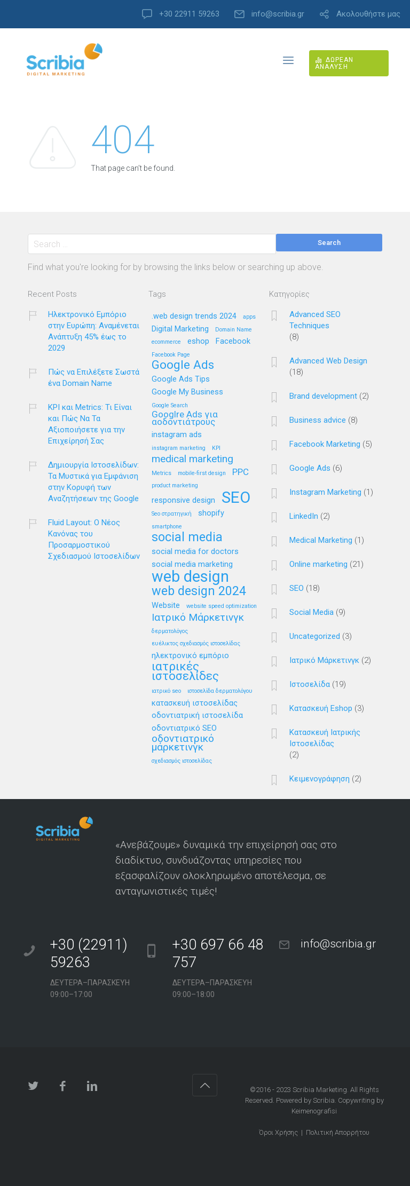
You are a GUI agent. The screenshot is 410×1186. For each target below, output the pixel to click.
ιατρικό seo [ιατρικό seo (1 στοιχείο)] (166, 691)
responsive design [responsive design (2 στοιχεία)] (183, 500)
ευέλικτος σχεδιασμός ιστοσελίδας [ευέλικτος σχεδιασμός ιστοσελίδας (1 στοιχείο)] (196, 644)
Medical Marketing (320, 540)
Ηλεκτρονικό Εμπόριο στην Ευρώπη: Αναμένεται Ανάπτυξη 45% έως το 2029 (93, 331)
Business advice (317, 420)
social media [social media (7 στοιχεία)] (187, 537)
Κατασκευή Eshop (320, 708)
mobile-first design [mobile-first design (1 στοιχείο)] (202, 473)
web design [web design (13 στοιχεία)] (190, 577)
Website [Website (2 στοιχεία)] (166, 606)
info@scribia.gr (277, 14)
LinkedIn (303, 516)
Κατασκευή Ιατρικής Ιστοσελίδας (324, 738)
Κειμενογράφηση (319, 779)
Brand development (323, 396)
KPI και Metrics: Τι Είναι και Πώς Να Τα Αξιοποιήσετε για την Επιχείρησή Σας (90, 424)
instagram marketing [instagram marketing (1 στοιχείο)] (179, 448)
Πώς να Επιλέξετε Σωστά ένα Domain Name (93, 377)
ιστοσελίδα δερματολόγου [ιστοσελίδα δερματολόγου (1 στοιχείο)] (220, 691)
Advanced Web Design (328, 361)
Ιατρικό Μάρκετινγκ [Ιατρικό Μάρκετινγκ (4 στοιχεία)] (198, 617)
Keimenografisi (314, 1111)
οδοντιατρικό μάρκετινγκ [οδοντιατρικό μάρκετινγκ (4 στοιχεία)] (183, 743)
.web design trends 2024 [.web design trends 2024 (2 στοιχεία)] (194, 316)
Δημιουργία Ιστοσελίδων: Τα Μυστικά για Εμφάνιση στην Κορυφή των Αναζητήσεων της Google (93, 481)
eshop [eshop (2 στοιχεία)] (198, 341)
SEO (296, 588)
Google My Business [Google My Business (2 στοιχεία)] (187, 392)
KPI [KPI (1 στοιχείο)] (216, 448)
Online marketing (318, 564)
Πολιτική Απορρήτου (337, 1132)
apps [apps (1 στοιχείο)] (249, 317)
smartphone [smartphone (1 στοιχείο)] (167, 527)
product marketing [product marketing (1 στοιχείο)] (175, 486)
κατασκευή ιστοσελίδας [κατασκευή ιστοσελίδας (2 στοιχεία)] (195, 703)
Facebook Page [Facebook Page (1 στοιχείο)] (171, 355)
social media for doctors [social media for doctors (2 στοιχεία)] (195, 552)
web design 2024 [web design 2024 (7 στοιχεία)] (199, 591)
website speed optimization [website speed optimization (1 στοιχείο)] (221, 606)
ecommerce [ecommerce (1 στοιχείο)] (166, 342)
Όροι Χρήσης (278, 1132)
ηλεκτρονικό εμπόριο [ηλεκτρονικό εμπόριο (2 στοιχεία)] (190, 656)
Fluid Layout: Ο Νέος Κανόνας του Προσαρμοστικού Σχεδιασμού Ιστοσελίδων (94, 539)
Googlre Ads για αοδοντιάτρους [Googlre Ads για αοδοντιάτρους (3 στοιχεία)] (185, 418)
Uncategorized (314, 636)
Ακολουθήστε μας (368, 14)
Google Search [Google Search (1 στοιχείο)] (170, 405)
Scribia (324, 1100)
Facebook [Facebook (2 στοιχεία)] (233, 341)
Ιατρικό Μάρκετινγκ (324, 660)
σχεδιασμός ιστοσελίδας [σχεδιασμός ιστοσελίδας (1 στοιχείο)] (182, 761)
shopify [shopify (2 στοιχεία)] (211, 513)
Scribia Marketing (320, 1090)
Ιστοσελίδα (309, 684)
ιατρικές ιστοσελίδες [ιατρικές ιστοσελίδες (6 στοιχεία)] (185, 672)
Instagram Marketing (325, 492)
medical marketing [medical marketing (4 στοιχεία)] (192, 459)
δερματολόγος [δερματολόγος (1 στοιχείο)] (170, 631)
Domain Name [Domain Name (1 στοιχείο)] (233, 330)
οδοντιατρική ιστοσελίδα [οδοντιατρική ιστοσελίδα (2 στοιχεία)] (197, 715)
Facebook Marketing (324, 444)
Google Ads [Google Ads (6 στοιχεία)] (183, 365)
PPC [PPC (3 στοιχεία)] (240, 472)
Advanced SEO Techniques (315, 320)
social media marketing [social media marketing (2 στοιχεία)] (192, 564)
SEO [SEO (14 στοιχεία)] (236, 498)
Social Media (311, 612)
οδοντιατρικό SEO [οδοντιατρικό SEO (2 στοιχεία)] (184, 728)
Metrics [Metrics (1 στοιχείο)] (161, 473)
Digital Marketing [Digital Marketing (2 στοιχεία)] (180, 329)
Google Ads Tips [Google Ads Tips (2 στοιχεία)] (181, 379)
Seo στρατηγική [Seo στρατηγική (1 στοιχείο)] (172, 514)
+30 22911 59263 (189, 14)
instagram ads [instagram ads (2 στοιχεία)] (177, 435)
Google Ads (309, 468)
